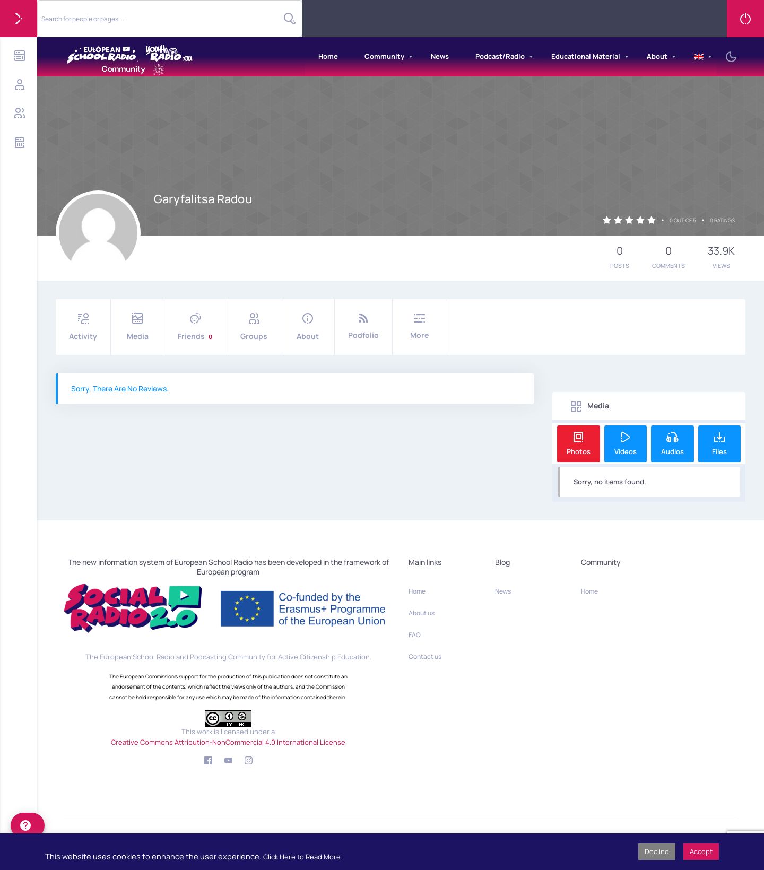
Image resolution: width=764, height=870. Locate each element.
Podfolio (363, 326)
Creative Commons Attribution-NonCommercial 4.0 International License (228, 742)
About (657, 56)
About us (422, 612)
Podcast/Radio (500, 56)
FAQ (415, 634)
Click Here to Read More (302, 857)
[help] (28, 825)
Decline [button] (657, 851)
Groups (253, 327)
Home (328, 56)
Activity (83, 327)
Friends (195, 327)
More (419, 326)
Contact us (425, 656)
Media (137, 327)
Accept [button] (701, 851)
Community (384, 56)
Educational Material (585, 56)
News (440, 56)
